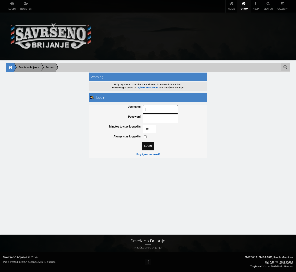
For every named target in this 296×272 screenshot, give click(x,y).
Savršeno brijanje (15, 257)
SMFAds (269, 262)
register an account (147, 87)
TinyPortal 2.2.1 (258, 266)
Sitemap (288, 266)
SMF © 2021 (265, 257)
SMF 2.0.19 (251, 257)
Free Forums (286, 262)
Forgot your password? (148, 154)
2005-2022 (276, 266)
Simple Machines (283, 257)
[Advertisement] (138, 192)
